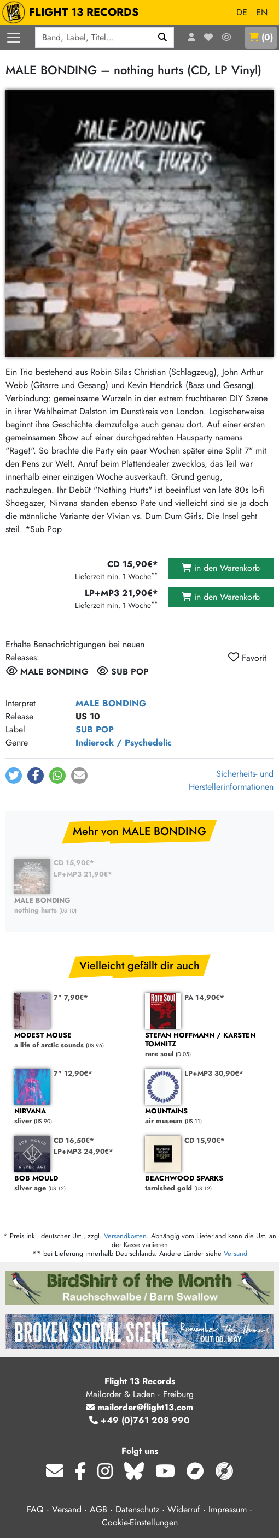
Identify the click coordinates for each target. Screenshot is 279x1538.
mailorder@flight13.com (139, 1407)
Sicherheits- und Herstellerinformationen (231, 780)
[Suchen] (163, 37)
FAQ (35, 1509)
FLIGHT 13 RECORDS (73, 12)
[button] (13, 775)
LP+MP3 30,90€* (213, 1073)
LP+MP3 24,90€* (83, 1151)
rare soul (205, 1045)
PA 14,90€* (204, 997)
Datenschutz (137, 1509)
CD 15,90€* (74, 862)
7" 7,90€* (71, 997)
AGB (98, 1509)
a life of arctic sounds (74, 1040)
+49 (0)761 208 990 (139, 1420)
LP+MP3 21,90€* (83, 874)
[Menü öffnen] (14, 37)
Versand (235, 1253)
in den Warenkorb (221, 568)
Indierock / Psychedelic (123, 742)
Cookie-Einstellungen (140, 1522)
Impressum (227, 1509)
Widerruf (183, 1509)
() (261, 37)
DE (241, 12)
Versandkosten (125, 1236)
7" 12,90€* (73, 1073)
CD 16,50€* (74, 1140)
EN (262, 12)
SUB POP (94, 729)
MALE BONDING (110, 703)
